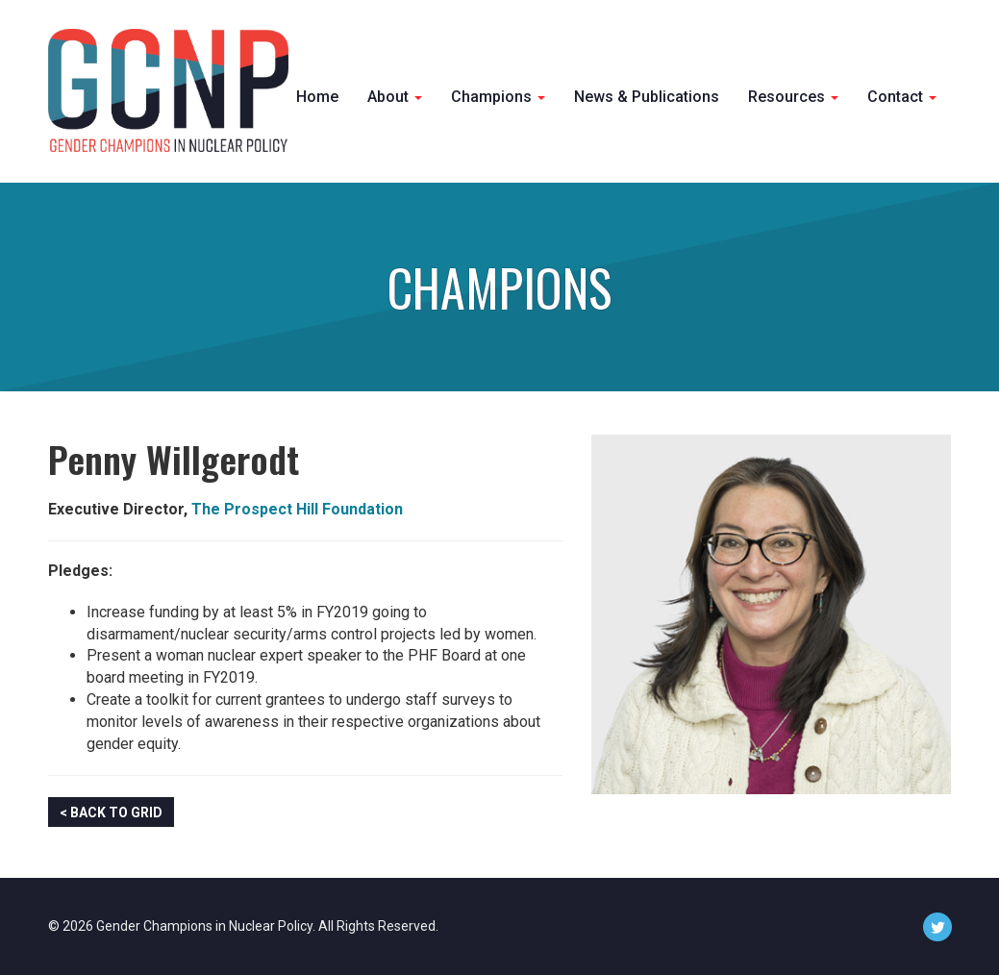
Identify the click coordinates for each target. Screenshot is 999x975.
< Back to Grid (111, 812)
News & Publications (646, 97)
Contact (902, 97)
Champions (498, 97)
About (394, 97)
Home (317, 97)
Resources (793, 97)
